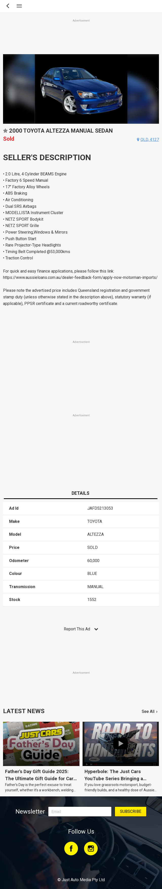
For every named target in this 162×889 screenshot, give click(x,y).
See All (148, 711)
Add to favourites (5, 132)
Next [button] (156, 89)
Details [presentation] (80, 493)
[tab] (80, 493)
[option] (81, 89)
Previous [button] (6, 89)
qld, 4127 (149, 139)
